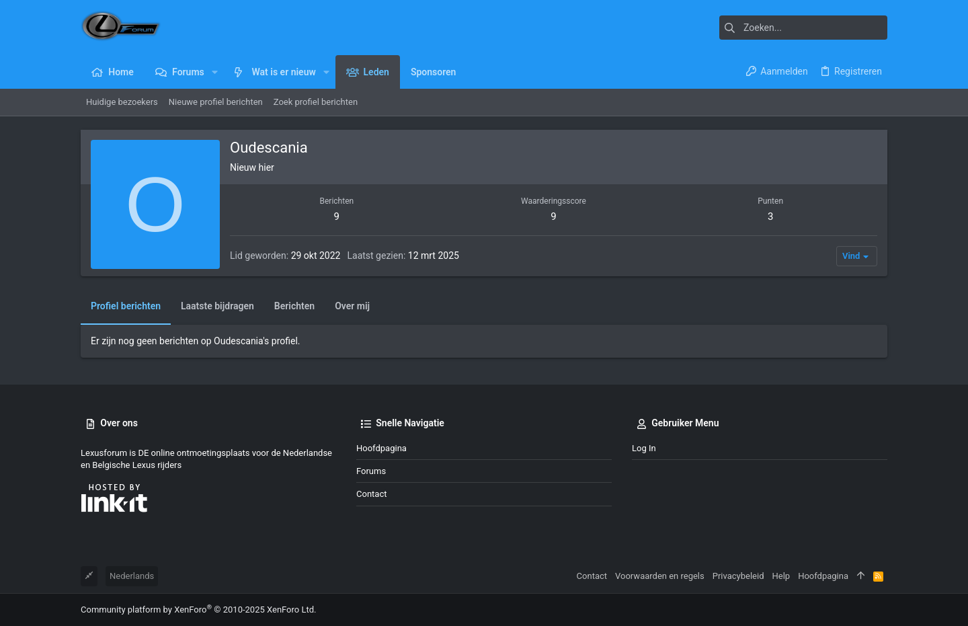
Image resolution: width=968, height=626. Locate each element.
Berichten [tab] (294, 306)
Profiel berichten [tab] (126, 306)
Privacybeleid (738, 576)
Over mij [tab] (352, 306)
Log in (644, 448)
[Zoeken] (803, 27)
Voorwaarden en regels (659, 576)
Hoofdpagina (381, 448)
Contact (371, 494)
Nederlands (132, 576)
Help (781, 576)
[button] (215, 71)
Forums (371, 471)
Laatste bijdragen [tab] (217, 306)
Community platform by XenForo (198, 609)
